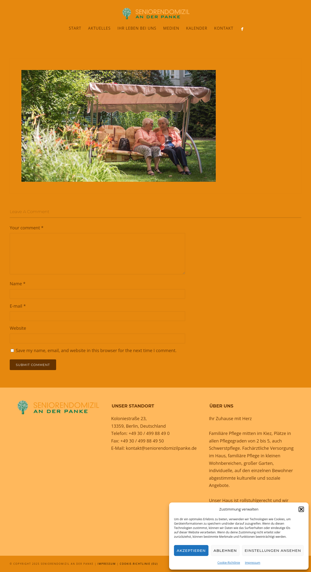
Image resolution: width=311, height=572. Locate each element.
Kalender (196, 28)
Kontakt (223, 28)
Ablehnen (225, 550)
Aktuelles (99, 28)
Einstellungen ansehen (273, 550)
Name (18, 283)
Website (18, 328)
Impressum (252, 563)
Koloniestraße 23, (129, 418)
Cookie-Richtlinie (228, 563)
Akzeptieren (191, 550)
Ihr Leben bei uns (136, 28)
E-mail (18, 306)
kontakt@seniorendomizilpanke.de (161, 448)
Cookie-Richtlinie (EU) (139, 563)
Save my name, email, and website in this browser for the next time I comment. (96, 350)
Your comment (26, 228)
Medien (171, 28)
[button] (301, 509)
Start (75, 28)
